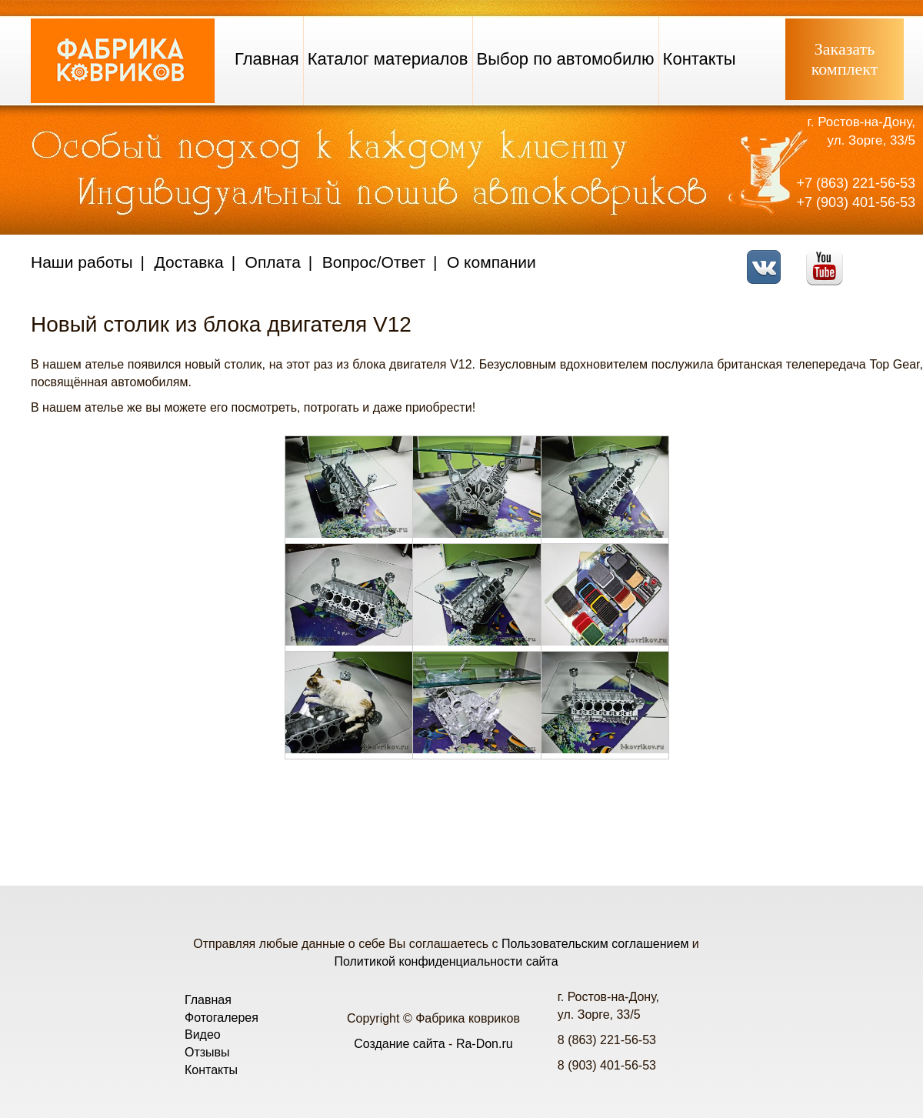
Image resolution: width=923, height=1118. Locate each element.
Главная (267, 58)
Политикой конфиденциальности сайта (446, 961)
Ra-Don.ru (484, 1043)
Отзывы (207, 1052)
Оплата (273, 262)
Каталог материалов (388, 58)
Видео (203, 1034)
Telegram (888, 257)
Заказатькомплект (844, 58)
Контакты (699, 58)
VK (768, 257)
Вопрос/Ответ (373, 262)
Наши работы (82, 262)
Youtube (828, 257)
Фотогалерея (221, 1017)
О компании (491, 262)
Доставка (189, 262)
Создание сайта (399, 1043)
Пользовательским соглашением (594, 943)
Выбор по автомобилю (566, 58)
